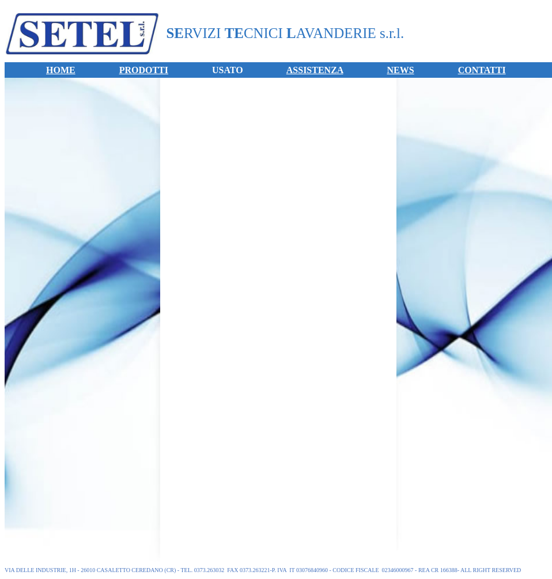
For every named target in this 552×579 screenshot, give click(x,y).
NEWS (400, 70)
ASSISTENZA (314, 70)
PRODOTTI (143, 70)
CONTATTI (482, 70)
